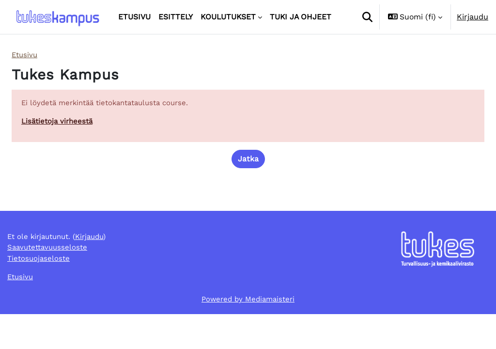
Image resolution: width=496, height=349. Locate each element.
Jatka (248, 161)
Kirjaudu (472, 16)
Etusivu (25, 55)
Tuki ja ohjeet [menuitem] (300, 16)
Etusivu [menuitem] (134, 16)
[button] (367, 17)
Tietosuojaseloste (39, 291)
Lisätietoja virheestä (58, 122)
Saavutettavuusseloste (49, 279)
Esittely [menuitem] (175, 16)
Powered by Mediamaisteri (248, 333)
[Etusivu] (57, 17)
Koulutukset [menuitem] (228, 16)
